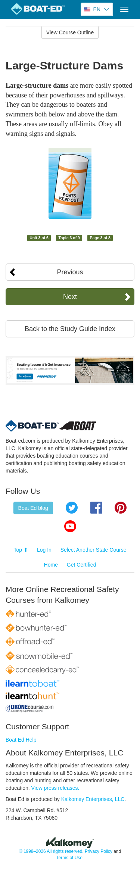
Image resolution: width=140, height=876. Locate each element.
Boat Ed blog (33, 508)
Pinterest (121, 508)
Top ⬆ (21, 550)
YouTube (70, 526)
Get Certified (81, 565)
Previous (70, 272)
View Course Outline (70, 32)
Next (70, 296)
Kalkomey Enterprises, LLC (93, 799)
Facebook (96, 508)
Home (51, 565)
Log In (44, 550)
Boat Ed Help (21, 740)
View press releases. (55, 788)
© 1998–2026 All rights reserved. (51, 851)
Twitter (72, 508)
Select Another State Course (93, 550)
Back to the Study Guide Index (70, 329)
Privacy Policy (98, 851)
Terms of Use (69, 857)
